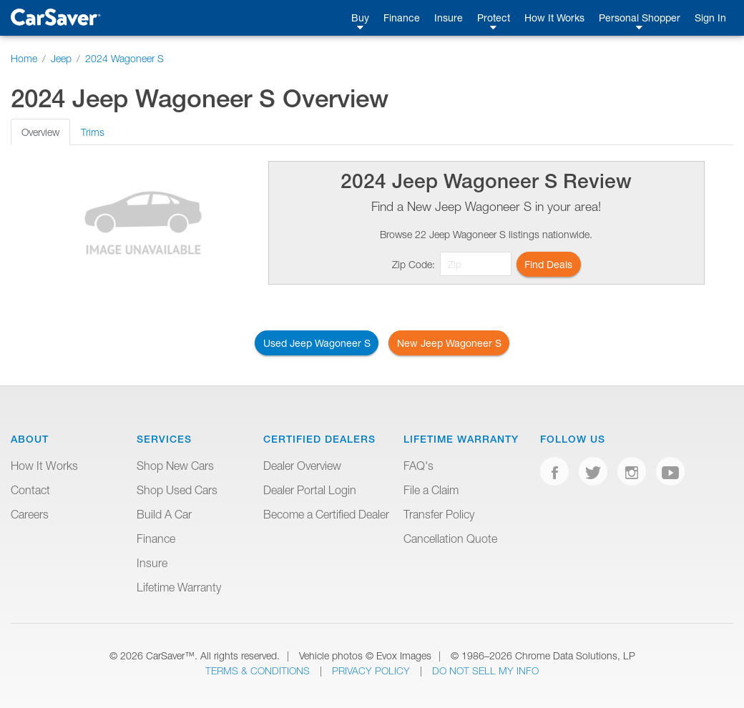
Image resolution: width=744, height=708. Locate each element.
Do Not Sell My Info (485, 670)
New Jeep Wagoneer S (449, 343)
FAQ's (418, 465)
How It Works (554, 17)
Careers (30, 514)
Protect (493, 17)
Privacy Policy (372, 670)
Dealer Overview (302, 465)
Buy (360, 17)
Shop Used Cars (177, 489)
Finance (401, 17)
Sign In (710, 17)
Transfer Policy (438, 514)
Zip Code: (413, 264)
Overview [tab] (40, 132)
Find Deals (548, 264)
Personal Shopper (639, 17)
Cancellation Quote (450, 538)
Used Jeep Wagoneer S (317, 343)
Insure (448, 17)
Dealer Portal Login (309, 489)
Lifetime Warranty (179, 587)
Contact (30, 489)
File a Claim (431, 489)
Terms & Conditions (259, 670)
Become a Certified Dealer (326, 514)
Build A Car (164, 514)
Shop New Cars (175, 465)
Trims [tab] (92, 132)
